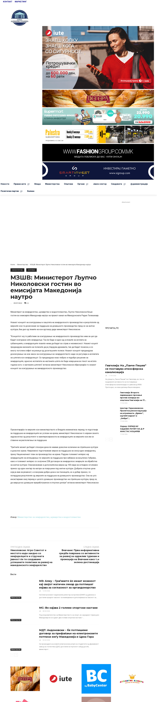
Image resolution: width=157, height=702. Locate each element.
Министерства (22, 264)
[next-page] (16, 655)
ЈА (40, 591)
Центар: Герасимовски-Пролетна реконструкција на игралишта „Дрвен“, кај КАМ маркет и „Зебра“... (133, 413)
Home (12, 264)
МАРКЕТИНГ (21, 2)
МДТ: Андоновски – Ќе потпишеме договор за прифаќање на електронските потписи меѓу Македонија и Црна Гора (68, 633)
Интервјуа (31, 270)
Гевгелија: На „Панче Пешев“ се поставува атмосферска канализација (125, 369)
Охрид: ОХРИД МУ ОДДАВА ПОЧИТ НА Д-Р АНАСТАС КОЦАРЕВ (132, 429)
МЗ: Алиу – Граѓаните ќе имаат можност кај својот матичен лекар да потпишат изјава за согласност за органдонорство (67, 584)
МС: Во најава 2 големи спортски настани (68, 607)
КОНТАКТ (8, 2)
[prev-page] (12, 655)
